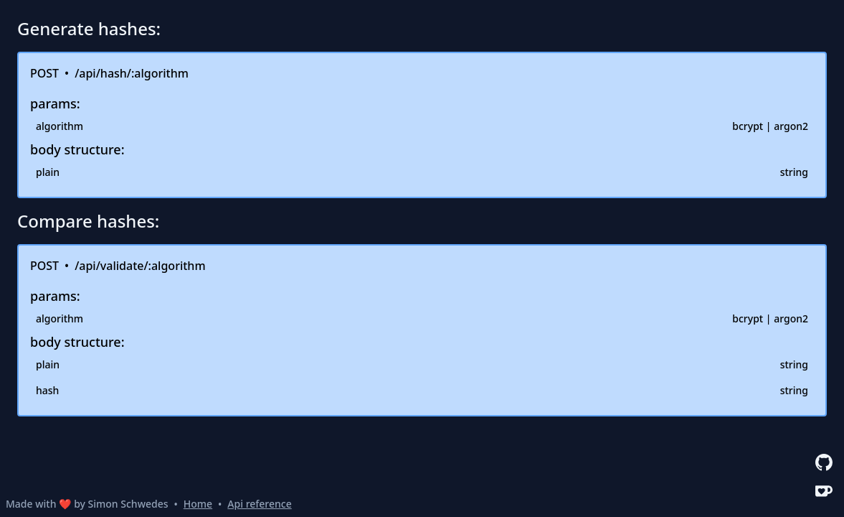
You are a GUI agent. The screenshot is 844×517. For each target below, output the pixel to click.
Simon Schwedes (128, 504)
